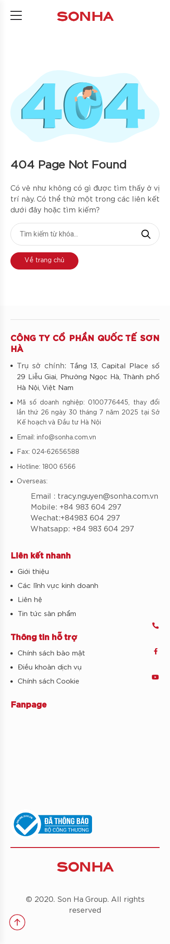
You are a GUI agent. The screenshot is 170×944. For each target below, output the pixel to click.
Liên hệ (30, 600)
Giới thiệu (33, 571)
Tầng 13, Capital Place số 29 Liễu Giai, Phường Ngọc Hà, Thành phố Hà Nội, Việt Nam (88, 377)
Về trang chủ (44, 260)
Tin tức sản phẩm (47, 614)
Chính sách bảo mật (51, 653)
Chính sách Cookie (48, 681)
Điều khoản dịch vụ (50, 667)
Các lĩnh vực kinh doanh (58, 586)
